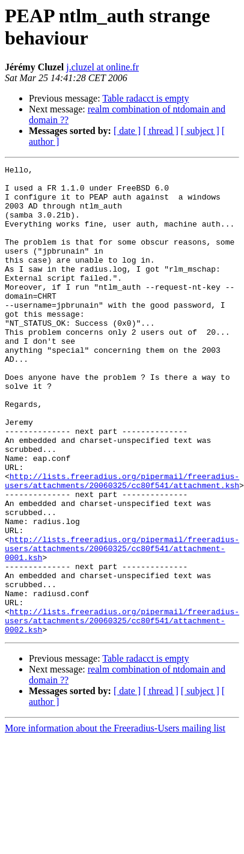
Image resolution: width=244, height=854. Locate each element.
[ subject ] (200, 131)
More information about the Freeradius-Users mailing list (115, 822)
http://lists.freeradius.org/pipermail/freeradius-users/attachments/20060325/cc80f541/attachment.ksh (122, 544)
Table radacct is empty (145, 98)
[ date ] (127, 131)
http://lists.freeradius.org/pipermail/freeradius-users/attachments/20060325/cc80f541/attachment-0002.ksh (122, 712)
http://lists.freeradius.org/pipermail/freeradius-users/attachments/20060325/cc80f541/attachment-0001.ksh (122, 625)
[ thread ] (160, 131)
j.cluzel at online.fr (102, 67)
